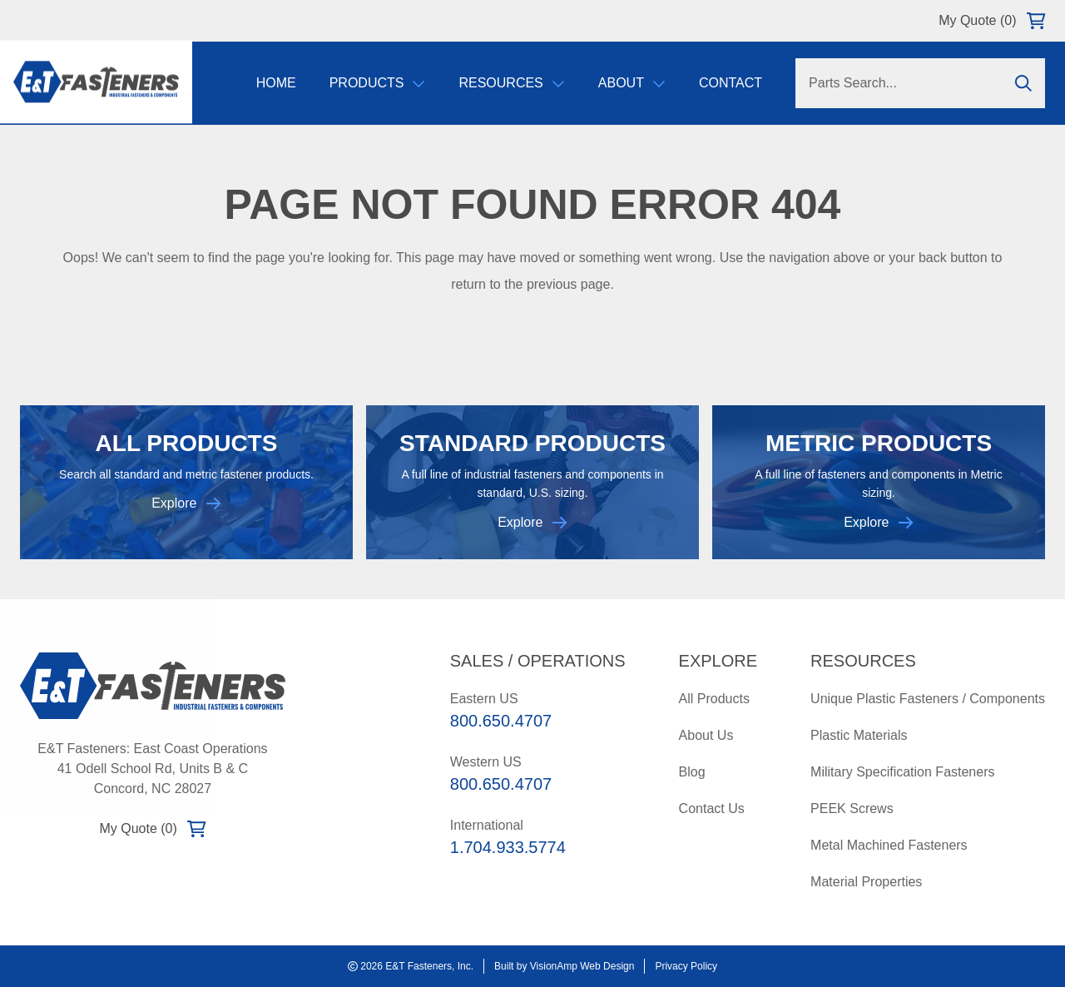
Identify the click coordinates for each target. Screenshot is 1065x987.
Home (276, 83)
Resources (511, 83)
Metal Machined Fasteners (889, 845)
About (632, 83)
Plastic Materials (858, 735)
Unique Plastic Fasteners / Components (927, 699)
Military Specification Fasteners (902, 772)
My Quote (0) (992, 20)
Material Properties (866, 882)
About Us (706, 735)
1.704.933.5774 (508, 847)
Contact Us (712, 808)
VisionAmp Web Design (582, 966)
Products (377, 83)
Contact (730, 83)
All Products (714, 699)
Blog (692, 772)
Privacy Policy (686, 966)
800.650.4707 (501, 720)
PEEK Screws (852, 808)
